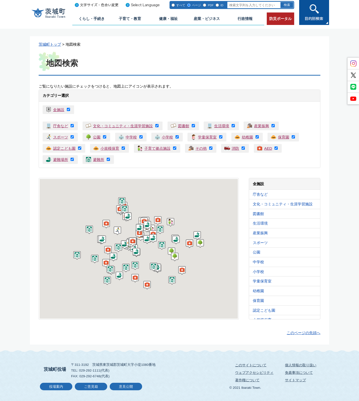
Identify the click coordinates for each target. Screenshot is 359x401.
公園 (96, 137)
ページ (196, 5)
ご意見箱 (91, 387)
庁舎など (60, 126)
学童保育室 (207, 137)
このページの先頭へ (303, 333)
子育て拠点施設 (157, 148)
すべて (180, 5)
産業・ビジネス (207, 18)
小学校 (167, 137)
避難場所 (60, 159)
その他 (201, 148)
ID (221, 5)
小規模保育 (109, 148)
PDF (211, 5)
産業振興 (261, 126)
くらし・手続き (92, 18)
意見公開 (126, 387)
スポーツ (60, 137)
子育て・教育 (130, 18)
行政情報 (245, 18)
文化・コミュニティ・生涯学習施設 (123, 126)
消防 (235, 148)
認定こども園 (64, 148)
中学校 (131, 137)
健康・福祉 (168, 18)
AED (268, 148)
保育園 (283, 137)
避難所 (98, 159)
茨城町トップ (50, 44)
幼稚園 (247, 137)
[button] (200, 244)
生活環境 (221, 126)
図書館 (183, 126)
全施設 (58, 110)
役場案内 (56, 387)
